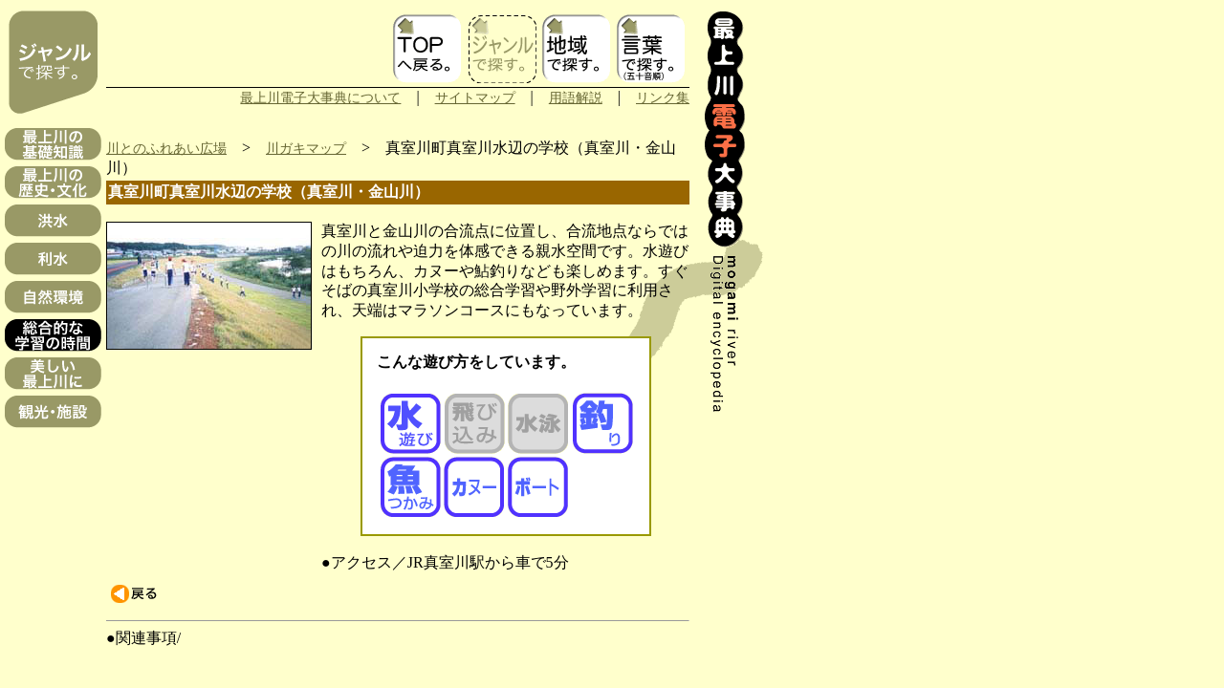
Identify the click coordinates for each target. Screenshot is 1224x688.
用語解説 (575, 97)
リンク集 (662, 97)
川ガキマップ (306, 148)
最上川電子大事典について (320, 97)
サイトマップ (475, 97)
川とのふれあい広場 (166, 148)
